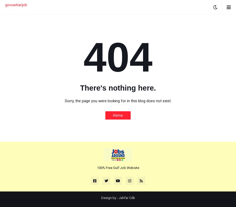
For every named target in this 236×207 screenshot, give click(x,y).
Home (118, 115)
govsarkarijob (16, 5)
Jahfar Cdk (127, 198)
